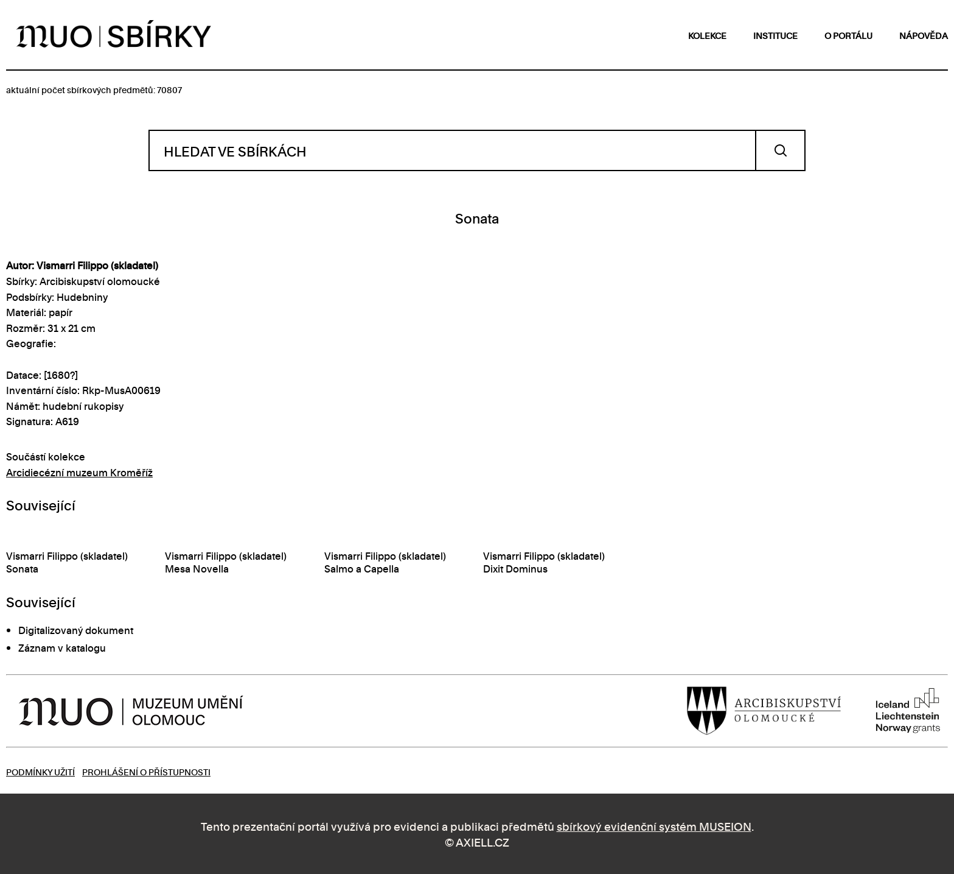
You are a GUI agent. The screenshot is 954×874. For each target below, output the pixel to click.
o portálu (848, 35)
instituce (775, 35)
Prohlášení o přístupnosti (146, 771)
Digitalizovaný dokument (75, 629)
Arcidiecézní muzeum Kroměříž (79, 472)
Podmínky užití (40, 771)
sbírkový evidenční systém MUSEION (654, 825)
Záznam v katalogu (62, 647)
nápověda (923, 35)
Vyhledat (780, 150)
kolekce (707, 35)
